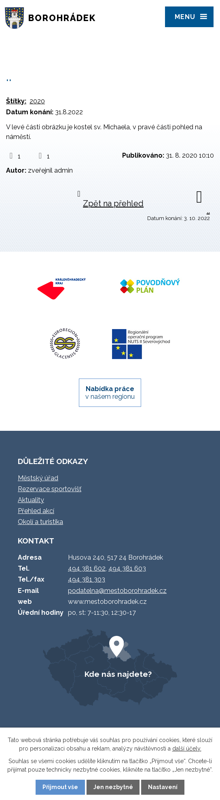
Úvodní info (56, 47)
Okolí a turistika (40, 522)
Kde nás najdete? (118, 674)
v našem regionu (110, 392)
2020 (37, 101)
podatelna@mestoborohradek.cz (117, 591)
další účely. (186, 748)
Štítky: (16, 101)
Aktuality (31, 500)
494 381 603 (127, 568)
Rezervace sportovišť (49, 489)
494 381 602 (87, 568)
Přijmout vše (60, 787)
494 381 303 (86, 579)
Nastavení (163, 787)
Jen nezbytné (113, 787)
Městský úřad (38, 478)
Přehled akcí (36, 511)
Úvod (17, 47)
